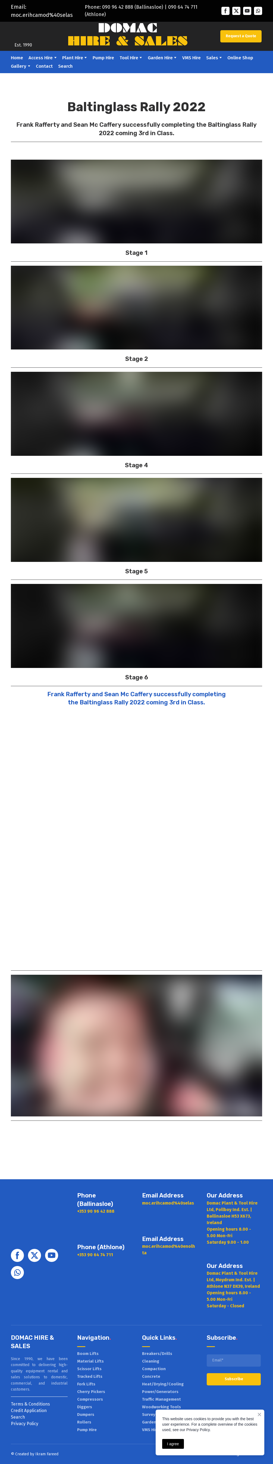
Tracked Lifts (89, 1376)
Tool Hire (129, 58)
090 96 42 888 (117, 7)
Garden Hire (160, 58)
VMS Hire (191, 58)
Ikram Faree (45, 1454)
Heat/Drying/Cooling (163, 1384)
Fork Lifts (86, 1384)
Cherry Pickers (91, 1391)
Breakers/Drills (157, 1353)
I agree (173, 1444)
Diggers (84, 1406)
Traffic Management (161, 1399)
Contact (44, 66)
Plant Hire (72, 58)
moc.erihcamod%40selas (42, 15)
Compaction (154, 1368)
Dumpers (85, 1414)
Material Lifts (90, 1361)
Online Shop (240, 58)
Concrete (151, 1376)
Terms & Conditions (30, 1404)
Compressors (90, 1399)
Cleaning (150, 1361)
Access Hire (41, 58)
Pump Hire (103, 58)
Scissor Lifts (89, 1368)
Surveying (151, 1414)
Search (65, 66)
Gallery (18, 66)
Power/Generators (160, 1391)
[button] (225, 11)
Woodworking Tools (161, 1406)
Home (17, 58)
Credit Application (29, 1410)
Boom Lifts (88, 1353)
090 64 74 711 (182, 7)
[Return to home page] (23, 32)
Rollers (84, 1422)
